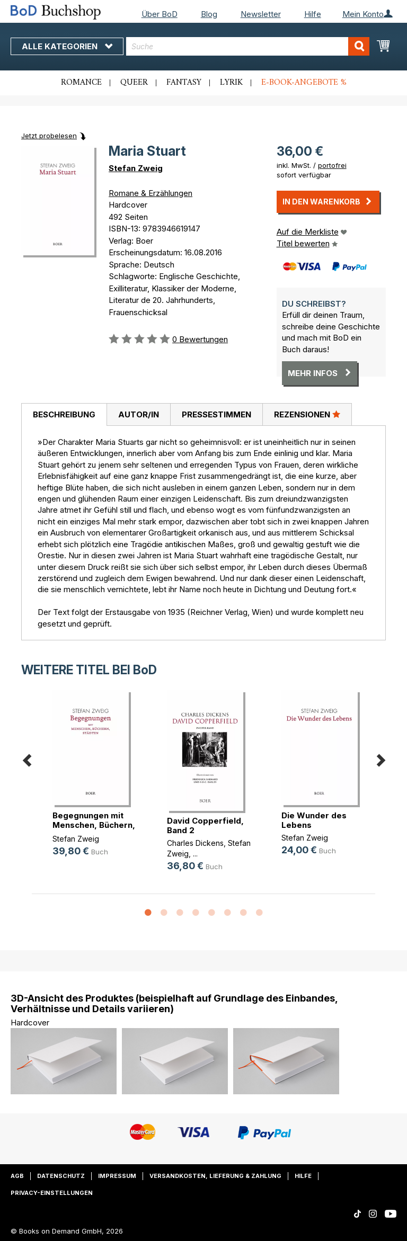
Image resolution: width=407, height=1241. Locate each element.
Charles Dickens (195, 842)
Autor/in (138, 414)
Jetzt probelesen (49, 135)
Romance (81, 82)
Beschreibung (64, 414)
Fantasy (183, 82)
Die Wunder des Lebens (314, 820)
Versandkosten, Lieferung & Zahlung (215, 1176)
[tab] (64, 414)
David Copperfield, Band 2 (205, 825)
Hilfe (312, 14)
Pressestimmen (216, 414)
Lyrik (231, 82)
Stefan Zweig (136, 168)
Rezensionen (307, 414)
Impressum (117, 1176)
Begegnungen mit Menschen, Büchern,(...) (93, 825)
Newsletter (261, 14)
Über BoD (159, 14)
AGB (17, 1176)
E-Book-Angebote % (304, 82)
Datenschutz (61, 1176)
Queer (134, 82)
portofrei (332, 165)
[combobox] (247, 46)
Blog (209, 14)
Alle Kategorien (67, 46)
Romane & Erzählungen (150, 193)
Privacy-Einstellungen (52, 1193)
